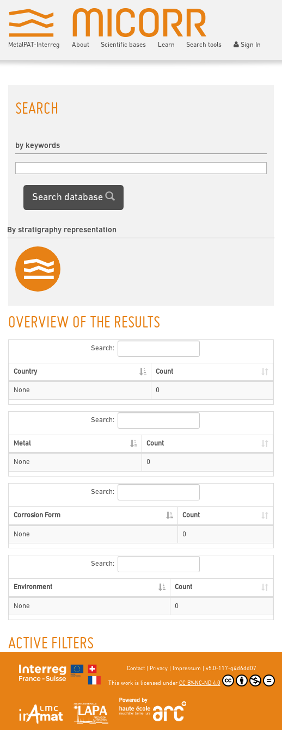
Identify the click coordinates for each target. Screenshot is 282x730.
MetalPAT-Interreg (34, 45)
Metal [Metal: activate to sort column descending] (22, 443)
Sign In (247, 44)
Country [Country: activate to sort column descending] (25, 371)
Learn (166, 45)
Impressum (187, 669)
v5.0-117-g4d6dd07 (231, 669)
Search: (145, 349)
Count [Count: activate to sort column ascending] (164, 371)
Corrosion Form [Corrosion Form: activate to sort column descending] (37, 515)
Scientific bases (123, 45)
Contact (136, 669)
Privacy (159, 669)
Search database (73, 197)
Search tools (204, 45)
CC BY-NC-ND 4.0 (227, 680)
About (80, 45)
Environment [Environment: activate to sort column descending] (33, 587)
